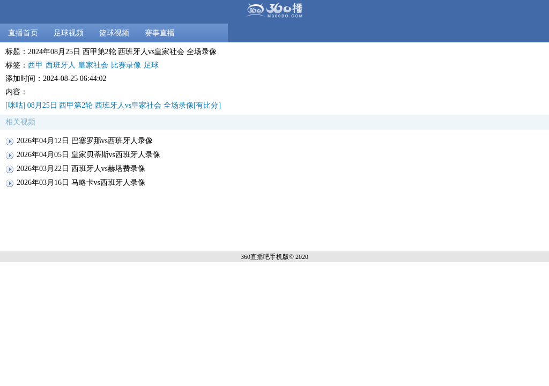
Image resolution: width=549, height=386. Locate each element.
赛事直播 (160, 33)
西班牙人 (61, 65)
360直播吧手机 (262, 257)
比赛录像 (126, 65)
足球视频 (69, 33)
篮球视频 (114, 33)
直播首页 (23, 33)
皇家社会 (93, 65)
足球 (151, 65)
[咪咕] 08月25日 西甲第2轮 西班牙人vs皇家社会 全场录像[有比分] (113, 105)
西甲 (35, 65)
